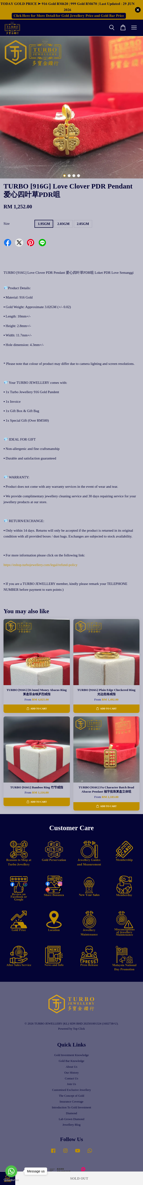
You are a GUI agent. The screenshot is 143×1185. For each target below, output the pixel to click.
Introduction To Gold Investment (71, 1107)
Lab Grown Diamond (71, 1119)
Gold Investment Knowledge (71, 1055)
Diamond (71, 1113)
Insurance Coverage (71, 1101)
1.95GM (44, 224)
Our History (71, 1072)
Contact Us (71, 1078)
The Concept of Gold (71, 1095)
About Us (71, 1066)
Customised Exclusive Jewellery (71, 1090)
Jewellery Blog (72, 1124)
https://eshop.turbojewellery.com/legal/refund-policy (41, 565)
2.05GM (83, 224)
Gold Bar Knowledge (71, 1061)
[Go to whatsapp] (11, 1171)
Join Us (71, 1084)
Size (7, 223)
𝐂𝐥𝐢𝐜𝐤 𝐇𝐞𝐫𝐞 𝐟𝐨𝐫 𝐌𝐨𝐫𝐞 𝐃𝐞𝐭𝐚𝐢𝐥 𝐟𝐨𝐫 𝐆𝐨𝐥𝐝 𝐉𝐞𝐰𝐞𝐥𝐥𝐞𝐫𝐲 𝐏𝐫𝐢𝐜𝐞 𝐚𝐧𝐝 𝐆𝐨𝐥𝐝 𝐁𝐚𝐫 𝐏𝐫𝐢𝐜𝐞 (69, 16)
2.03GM (63, 224)
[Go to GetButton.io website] (11, 1180)
